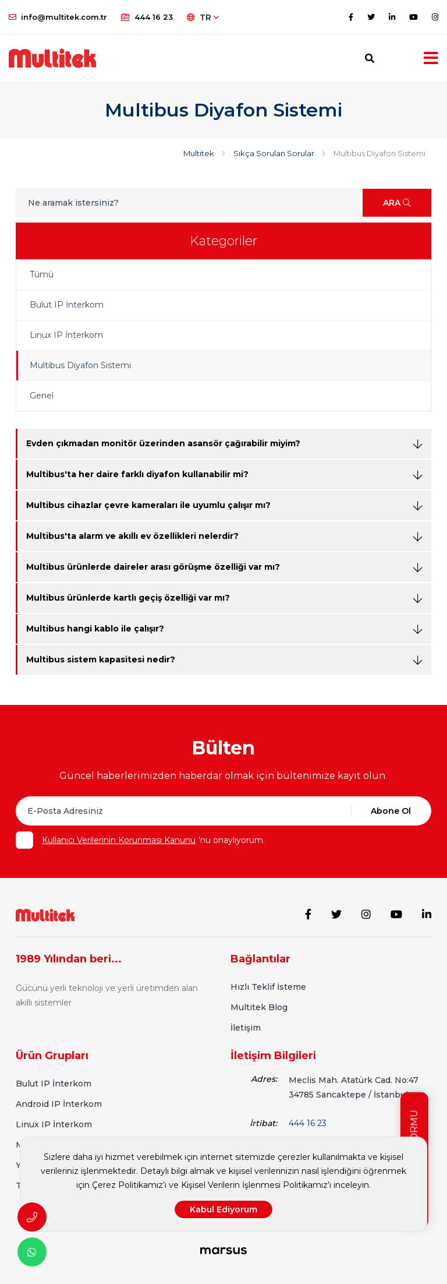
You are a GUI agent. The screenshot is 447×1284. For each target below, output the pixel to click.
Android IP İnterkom (59, 1104)
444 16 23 (147, 17)
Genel (42, 395)
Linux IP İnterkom (66, 335)
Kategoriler (223, 241)
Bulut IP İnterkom (67, 304)
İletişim (245, 1027)
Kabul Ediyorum (223, 1209)
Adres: (264, 1079)
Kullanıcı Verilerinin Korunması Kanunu (119, 840)
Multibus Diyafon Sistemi (80, 365)
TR (203, 17)
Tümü (42, 274)
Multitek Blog (259, 1007)
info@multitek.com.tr (58, 17)
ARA (397, 202)
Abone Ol (391, 811)
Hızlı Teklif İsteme (268, 987)
